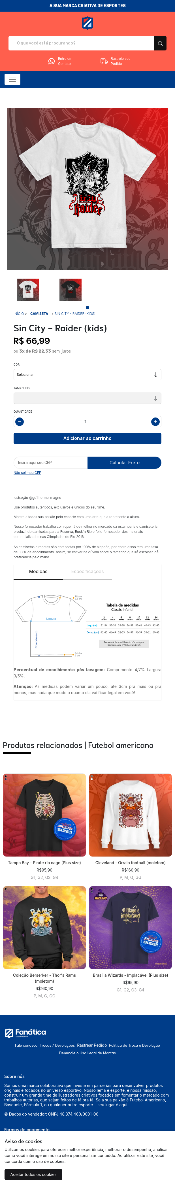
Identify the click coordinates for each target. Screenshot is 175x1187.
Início (19, 313)
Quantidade (23, 411)
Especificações (87, 571)
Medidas (38, 571)
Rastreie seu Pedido (115, 61)
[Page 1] (87, 307)
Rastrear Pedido (92, 1045)
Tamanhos (22, 388)
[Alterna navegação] (12, 79)
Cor (17, 364)
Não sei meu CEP (27, 472)
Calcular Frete (125, 462)
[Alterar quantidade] (87, 421)
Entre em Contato (59, 61)
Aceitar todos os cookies (32, 1174)
